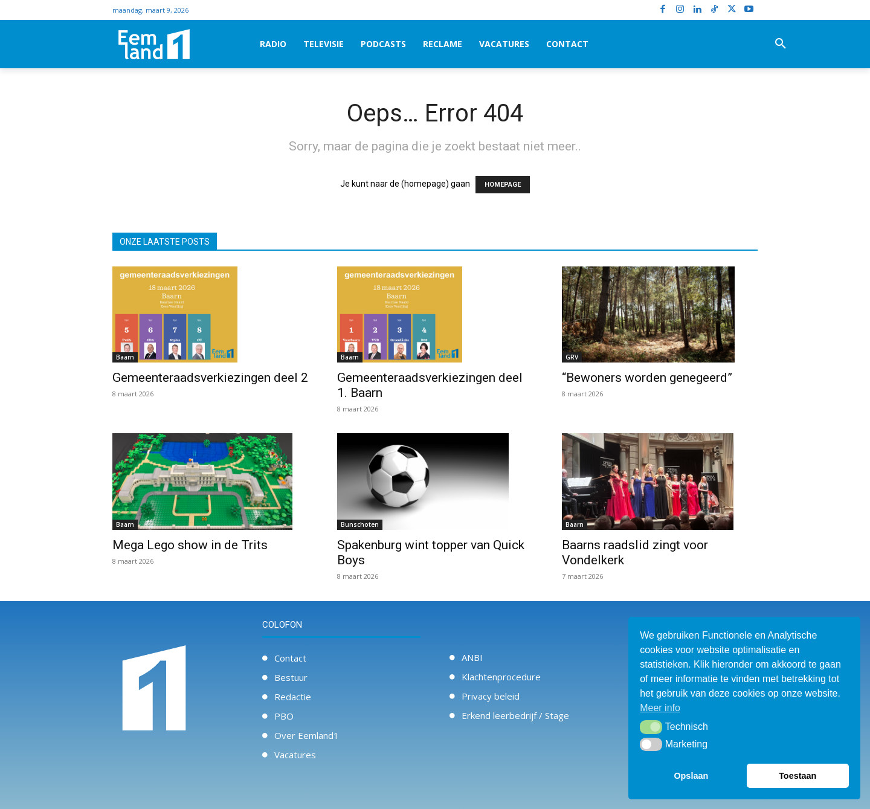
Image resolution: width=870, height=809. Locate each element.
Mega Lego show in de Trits (190, 545)
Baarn (125, 357)
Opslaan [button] (691, 776)
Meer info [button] (660, 708)
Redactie (292, 697)
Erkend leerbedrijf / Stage (515, 715)
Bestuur (291, 677)
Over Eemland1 (306, 735)
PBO (284, 716)
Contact (290, 658)
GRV (572, 357)
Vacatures (295, 755)
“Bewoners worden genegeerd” (647, 377)
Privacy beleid (491, 696)
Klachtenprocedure (501, 677)
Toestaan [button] (797, 776)
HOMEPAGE (503, 185)
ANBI (472, 657)
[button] (780, 44)
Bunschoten (360, 524)
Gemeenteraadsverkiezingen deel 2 (210, 377)
